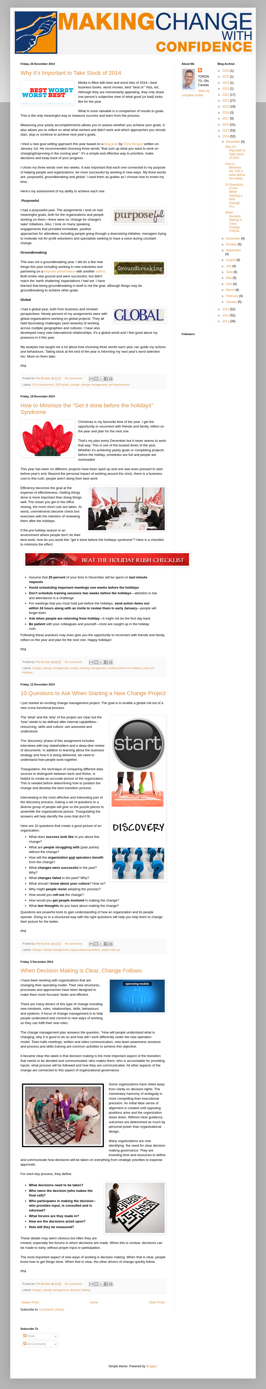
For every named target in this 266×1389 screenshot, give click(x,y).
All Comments (34, 1344)
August (231, 260)
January (232, 302)
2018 (226, 112)
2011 (226, 321)
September (233, 250)
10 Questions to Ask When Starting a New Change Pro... (234, 195)
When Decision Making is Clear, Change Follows (81, 970)
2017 (226, 118)
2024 (226, 83)
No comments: (74, 378)
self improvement (118, 384)
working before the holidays (124, 668)
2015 (226, 130)
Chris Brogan (133, 144)
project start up (111, 949)
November (233, 238)
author (100, 271)
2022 (226, 95)
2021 (226, 100)
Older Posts (157, 1302)
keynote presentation (59, 271)
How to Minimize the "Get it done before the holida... (235, 171)
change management (94, 384)
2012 (226, 315)
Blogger (151, 1366)
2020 (226, 106)
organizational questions (85, 949)
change (74, 384)
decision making (80, 1289)
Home (94, 1302)
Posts (29, 1336)
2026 (226, 71)
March (230, 290)
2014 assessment (43, 384)
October (232, 244)
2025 (226, 76)
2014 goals (62, 384)
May (229, 278)
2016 (226, 124)
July (229, 266)
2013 (226, 309)
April (229, 284)
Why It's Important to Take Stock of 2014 (70, 73)
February (232, 296)
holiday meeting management (88, 668)
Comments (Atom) (51, 1309)
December (233, 142)
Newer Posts (30, 1302)
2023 (226, 88)
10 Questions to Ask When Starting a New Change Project (92, 693)
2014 (226, 136)
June (229, 272)
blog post (111, 144)
